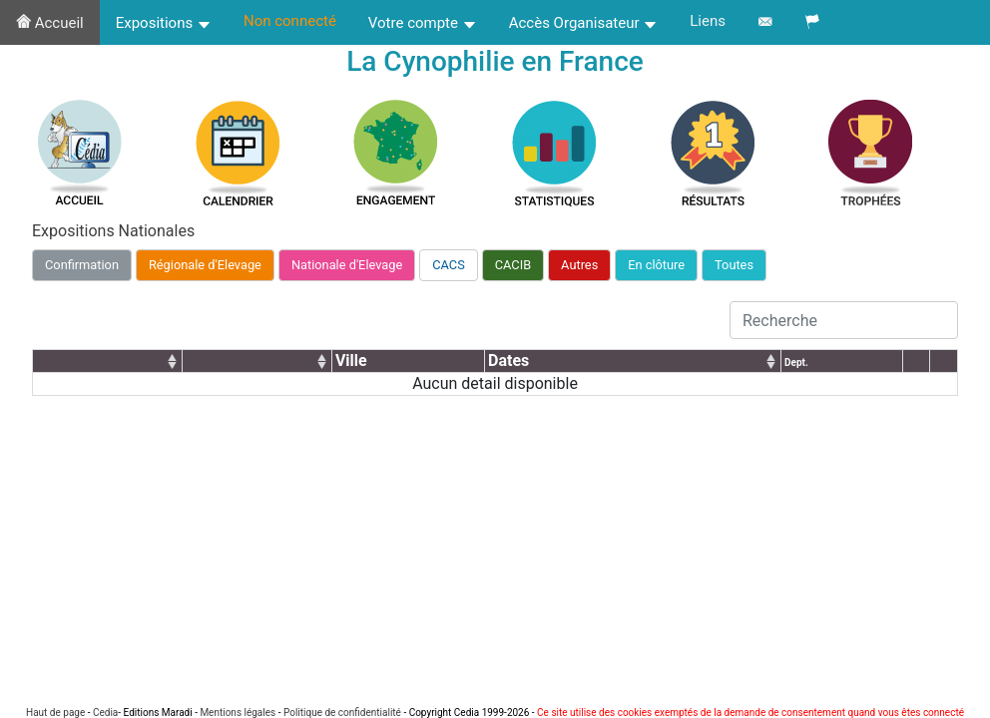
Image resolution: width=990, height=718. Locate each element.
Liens (708, 21)
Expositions (164, 23)
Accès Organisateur (584, 23)
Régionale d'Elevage (205, 264)
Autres (579, 264)
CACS (448, 264)
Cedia (105, 712)
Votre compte (422, 23)
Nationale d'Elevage (346, 264)
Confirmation (82, 264)
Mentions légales (237, 712)
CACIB (513, 264)
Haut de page (55, 712)
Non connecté (290, 21)
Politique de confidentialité (342, 712)
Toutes (734, 264)
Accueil (50, 23)
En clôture (656, 264)
